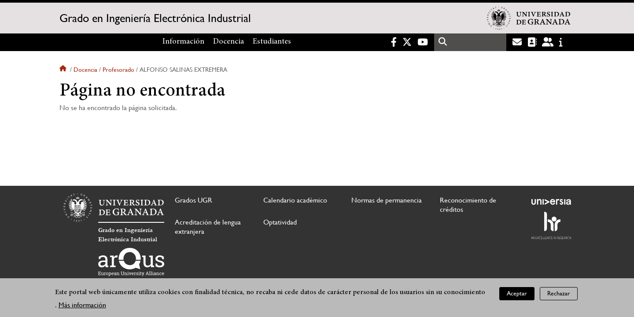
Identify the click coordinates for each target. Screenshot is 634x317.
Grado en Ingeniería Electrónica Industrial (155, 18)
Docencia (228, 42)
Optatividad (280, 222)
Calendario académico (295, 200)
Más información (82, 306)
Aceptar (517, 295)
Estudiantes (272, 42)
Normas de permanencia (386, 200)
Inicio (63, 69)
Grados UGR (193, 200)
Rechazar (558, 295)
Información (183, 42)
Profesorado (118, 69)
